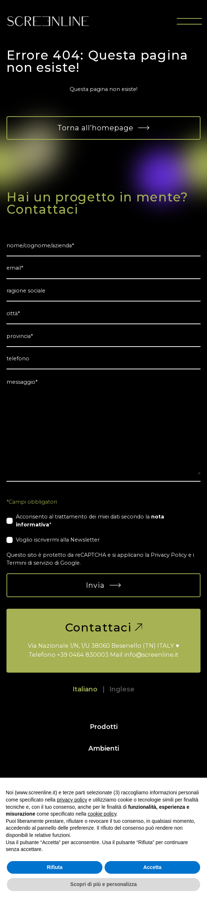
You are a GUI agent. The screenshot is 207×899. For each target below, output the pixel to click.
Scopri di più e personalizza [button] (103, 884)
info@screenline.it (151, 654)
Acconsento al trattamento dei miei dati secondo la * (90, 520)
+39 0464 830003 (83, 654)
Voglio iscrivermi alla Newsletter (58, 540)
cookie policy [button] (102, 814)
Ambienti (103, 748)
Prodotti (104, 726)
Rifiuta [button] (55, 867)
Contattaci (103, 627)
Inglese (122, 689)
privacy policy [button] (72, 800)
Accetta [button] (152, 867)
